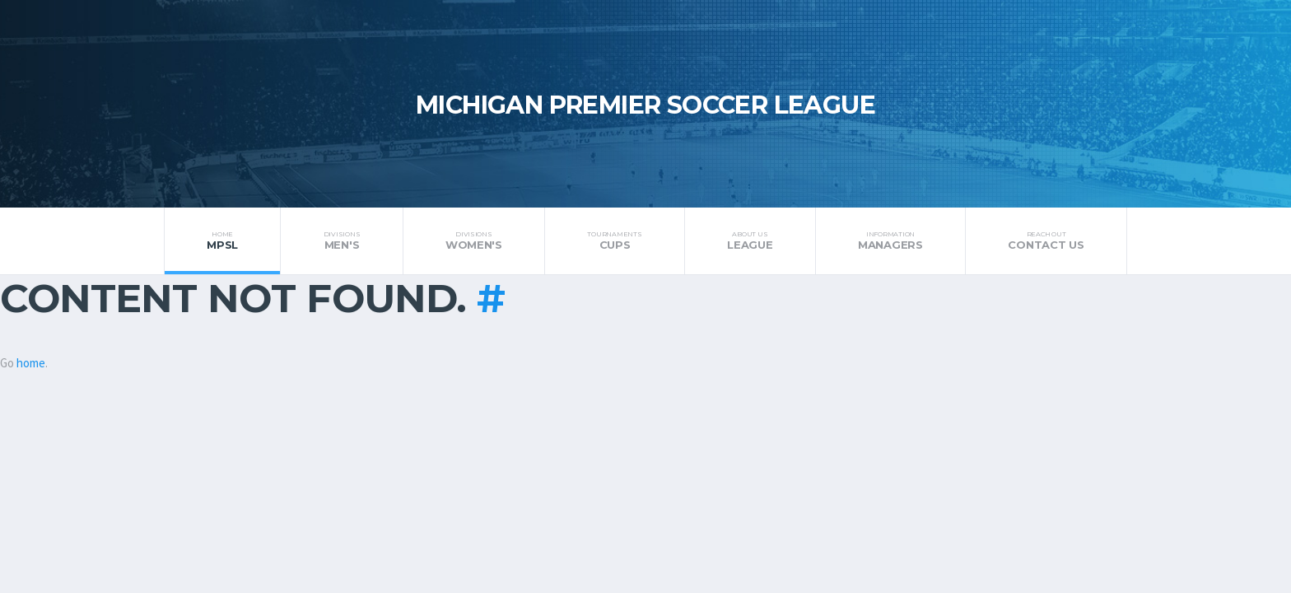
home (30, 363)
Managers (890, 240)
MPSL (222, 240)
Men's (341, 240)
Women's (474, 240)
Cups (615, 240)
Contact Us (1046, 240)
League (750, 240)
